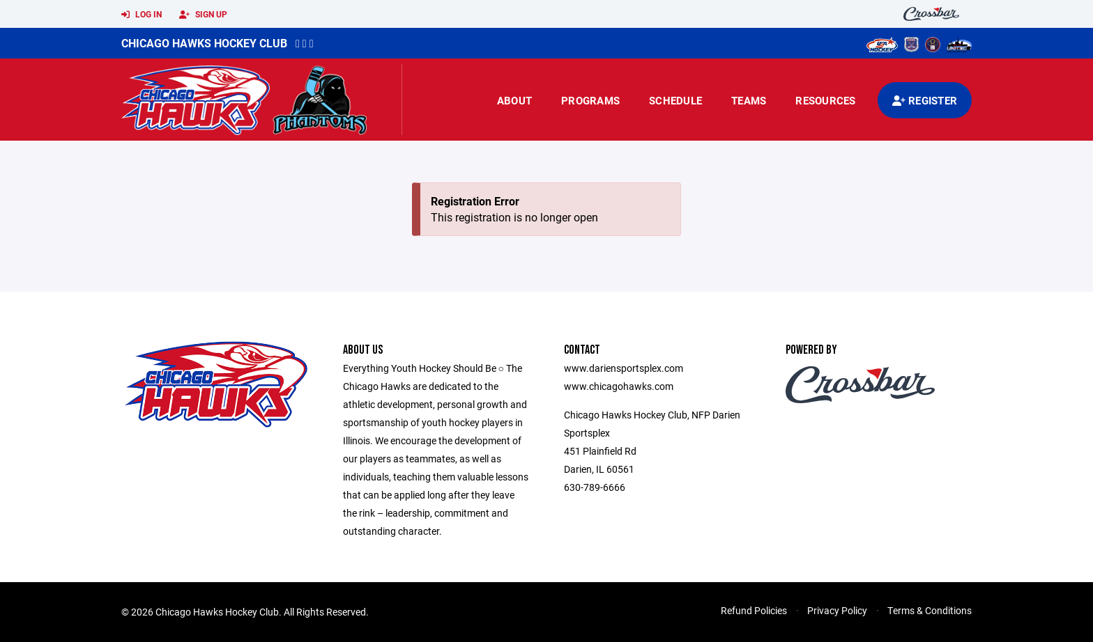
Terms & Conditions (929, 610)
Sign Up (203, 14)
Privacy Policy (837, 610)
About (514, 100)
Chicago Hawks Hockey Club (204, 43)
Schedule (675, 100)
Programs (590, 100)
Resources (825, 100)
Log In (141, 14)
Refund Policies (754, 610)
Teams (748, 100)
